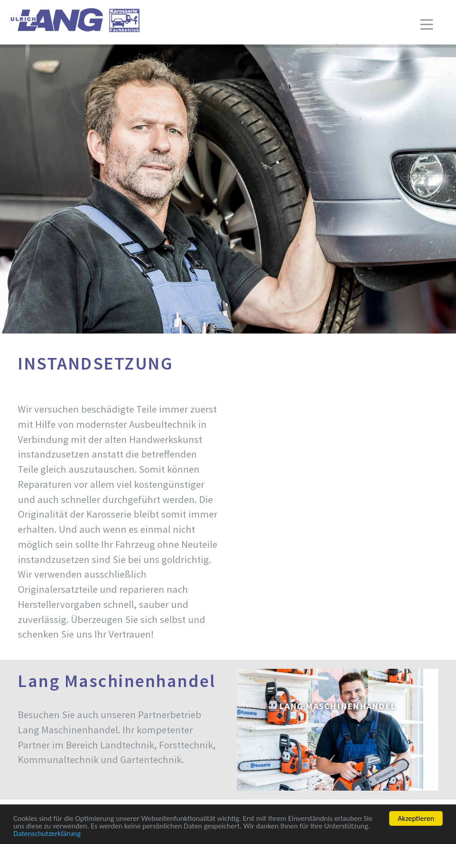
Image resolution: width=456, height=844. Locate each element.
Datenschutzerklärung (47, 834)
